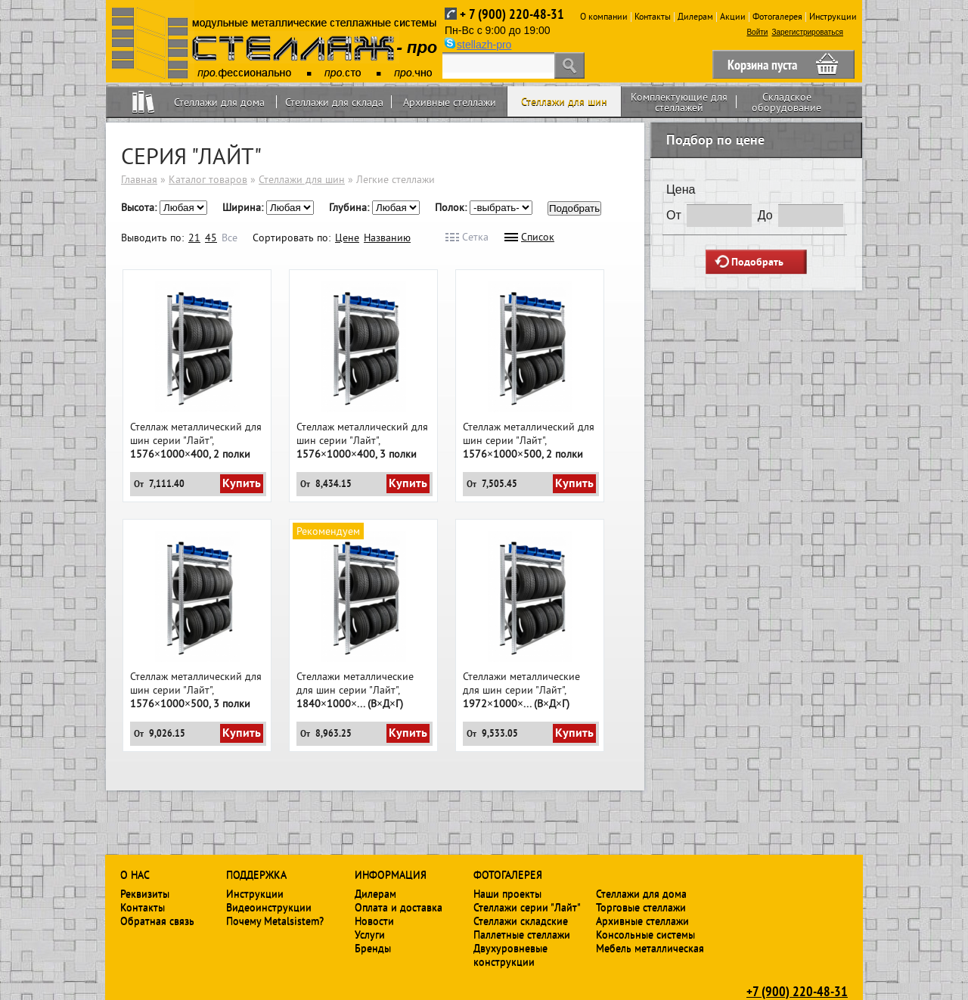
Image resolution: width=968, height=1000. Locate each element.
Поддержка (256, 874)
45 (211, 237)
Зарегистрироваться (807, 32)
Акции (733, 16)
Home (143, 101)
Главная (139, 179)
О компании (604, 16)
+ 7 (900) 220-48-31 (512, 14)
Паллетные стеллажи (521, 934)
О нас (135, 874)
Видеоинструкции (269, 907)
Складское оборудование (786, 102)
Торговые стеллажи (641, 907)
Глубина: (350, 207)
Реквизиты (144, 893)
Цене (347, 237)
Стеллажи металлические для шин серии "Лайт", (355, 689)
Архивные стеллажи (449, 102)
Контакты (652, 16)
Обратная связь (157, 920)
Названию (387, 237)
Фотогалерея (777, 16)
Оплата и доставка (398, 907)
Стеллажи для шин (564, 101)
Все (229, 237)
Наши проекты (507, 893)
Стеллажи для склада (334, 102)
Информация (391, 874)
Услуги (370, 934)
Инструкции (833, 16)
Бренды (373, 948)
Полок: (452, 207)
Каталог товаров (208, 179)
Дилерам (695, 16)
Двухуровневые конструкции (510, 954)
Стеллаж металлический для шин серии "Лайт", (196, 440)
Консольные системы (645, 934)
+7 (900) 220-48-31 (797, 991)
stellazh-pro (484, 45)
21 (194, 237)
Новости (374, 920)
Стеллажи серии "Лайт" (527, 907)
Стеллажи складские (520, 920)
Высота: (140, 207)
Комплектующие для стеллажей (679, 102)
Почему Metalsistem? (275, 920)
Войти (757, 32)
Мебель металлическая (650, 948)
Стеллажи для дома (219, 102)
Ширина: (244, 207)
